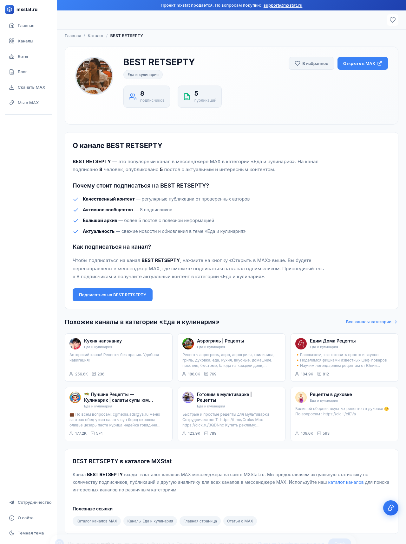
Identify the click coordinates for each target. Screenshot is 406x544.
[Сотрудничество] (28, 502)
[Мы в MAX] (28, 102)
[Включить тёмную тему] (28, 533)
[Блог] (28, 71)
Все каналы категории (372, 321)
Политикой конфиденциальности (291, 527)
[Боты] (28, 56)
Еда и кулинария (143, 74)
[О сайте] (28, 517)
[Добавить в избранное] (311, 63)
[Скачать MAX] (28, 87)
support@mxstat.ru (283, 5)
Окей (340, 527)
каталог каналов (345, 482)
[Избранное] (392, 20)
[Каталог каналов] (28, 41)
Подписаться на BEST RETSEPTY (112, 294)
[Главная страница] (28, 25)
